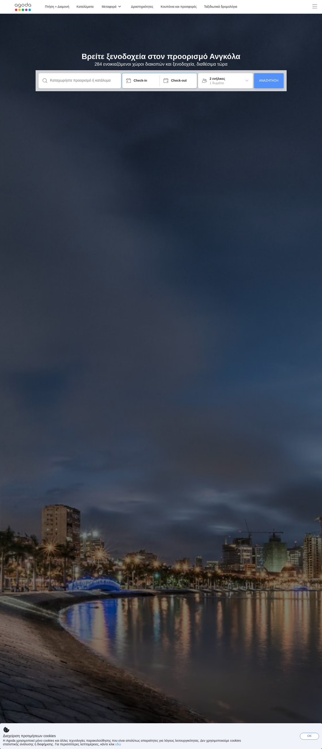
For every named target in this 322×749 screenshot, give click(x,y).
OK (309, 736)
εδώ (118, 744)
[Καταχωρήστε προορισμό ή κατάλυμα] (83, 80)
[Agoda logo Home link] (23, 7)
